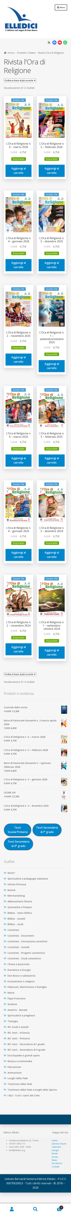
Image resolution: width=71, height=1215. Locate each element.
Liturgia (55, 1150)
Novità (11, 890)
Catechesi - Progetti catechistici (26, 952)
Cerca (35, 1209)
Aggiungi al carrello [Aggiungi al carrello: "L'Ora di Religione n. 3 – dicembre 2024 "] (52, 555)
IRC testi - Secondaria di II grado (26, 1049)
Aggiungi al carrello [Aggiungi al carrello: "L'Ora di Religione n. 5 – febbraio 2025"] (52, 460)
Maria (11, 992)
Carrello (55, 1207)
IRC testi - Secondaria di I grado (26, 1044)
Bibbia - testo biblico (20, 912)
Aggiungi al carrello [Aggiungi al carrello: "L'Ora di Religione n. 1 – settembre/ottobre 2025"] (52, 366)
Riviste (55, 1153)
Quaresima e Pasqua (20, 907)
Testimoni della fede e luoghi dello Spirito (32, 1089)
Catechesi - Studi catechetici (24, 958)
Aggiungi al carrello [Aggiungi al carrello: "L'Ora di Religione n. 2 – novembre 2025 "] (18, 359)
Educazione (14, 1067)
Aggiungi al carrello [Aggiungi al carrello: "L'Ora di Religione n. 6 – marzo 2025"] (18, 460)
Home (11, 52)
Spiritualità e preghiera (21, 1015)
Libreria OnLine (59, 1143)
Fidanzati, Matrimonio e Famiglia (27, 987)
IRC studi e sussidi (18, 1027)
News (54, 1160)
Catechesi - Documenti (21, 935)
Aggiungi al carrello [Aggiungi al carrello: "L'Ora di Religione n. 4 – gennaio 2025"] (18, 555)
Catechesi (13, 930)
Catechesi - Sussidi (18, 947)
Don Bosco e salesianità (21, 975)
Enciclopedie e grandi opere (24, 1055)
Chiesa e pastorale (18, 964)
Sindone (12, 1004)
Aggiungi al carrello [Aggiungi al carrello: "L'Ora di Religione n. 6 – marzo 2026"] (18, 171)
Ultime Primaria (17, 884)
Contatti (55, 1166)
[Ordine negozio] (20, 80)
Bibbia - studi (15, 924)
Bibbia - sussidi (16, 918)
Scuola (55, 1156)
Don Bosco (57, 1163)
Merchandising (16, 895)
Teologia (13, 1021)
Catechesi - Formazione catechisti (27, 941)
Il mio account (12, 1209)
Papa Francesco (17, 998)
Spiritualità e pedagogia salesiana (28, 878)
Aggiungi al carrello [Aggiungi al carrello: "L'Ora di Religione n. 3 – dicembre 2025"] (52, 265)
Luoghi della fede (18, 1078)
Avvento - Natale (17, 1009)
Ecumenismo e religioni (21, 981)
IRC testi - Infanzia (19, 1032)
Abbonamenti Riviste (20, 901)
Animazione (14, 1072)
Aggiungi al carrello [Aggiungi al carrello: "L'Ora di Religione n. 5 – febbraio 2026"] (52, 171)
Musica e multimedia (20, 1061)
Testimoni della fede (20, 1084)
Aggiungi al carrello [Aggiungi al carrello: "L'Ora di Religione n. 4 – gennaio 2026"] (18, 265)
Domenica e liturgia (19, 969)
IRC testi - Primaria (19, 1038)
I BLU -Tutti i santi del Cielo (24, 1095)
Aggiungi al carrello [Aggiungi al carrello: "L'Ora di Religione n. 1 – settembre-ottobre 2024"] (52, 652)
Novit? (11, 872)
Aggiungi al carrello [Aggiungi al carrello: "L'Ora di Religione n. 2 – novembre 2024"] (18, 649)
